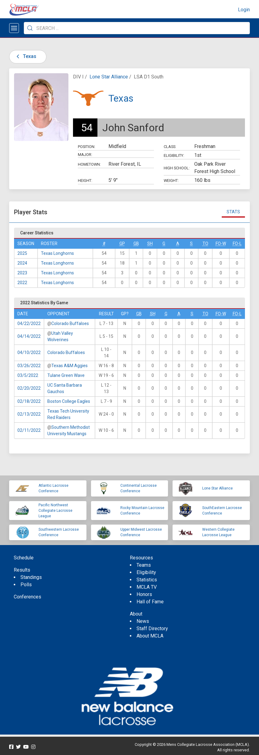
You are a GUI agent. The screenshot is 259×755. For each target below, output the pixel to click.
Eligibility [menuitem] (146, 572)
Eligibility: (174, 155)
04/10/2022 (29, 352)
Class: (170, 146)
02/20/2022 (29, 388)
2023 (22, 272)
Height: (85, 180)
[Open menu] (14, 28)
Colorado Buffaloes (70, 323)
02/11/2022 (29, 430)
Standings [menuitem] (31, 577)
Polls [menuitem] (26, 584)
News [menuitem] (143, 621)
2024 (22, 263)
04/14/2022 (29, 336)
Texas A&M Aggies (69, 365)
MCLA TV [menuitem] (147, 587)
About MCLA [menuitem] (150, 636)
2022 (22, 282)
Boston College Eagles (68, 401)
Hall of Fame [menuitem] (150, 602)
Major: (85, 154)
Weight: (171, 180)
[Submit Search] (30, 28)
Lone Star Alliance (108, 77)
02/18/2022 (29, 401)
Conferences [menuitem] (27, 597)
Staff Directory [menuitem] (152, 628)
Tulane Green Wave (66, 375)
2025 (22, 253)
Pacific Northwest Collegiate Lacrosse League (55, 510)
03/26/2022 (29, 365)
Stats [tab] (233, 211)
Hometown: (89, 164)
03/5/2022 (27, 375)
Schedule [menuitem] (24, 558)
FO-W (221, 243)
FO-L (237, 243)
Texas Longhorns (57, 253)
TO (205, 243)
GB (136, 243)
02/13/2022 (29, 414)
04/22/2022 (29, 323)
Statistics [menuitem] (147, 580)
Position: (86, 146)
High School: (177, 168)
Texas (25, 56)
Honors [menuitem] (144, 594)
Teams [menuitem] (144, 565)
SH (150, 243)
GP (122, 243)
